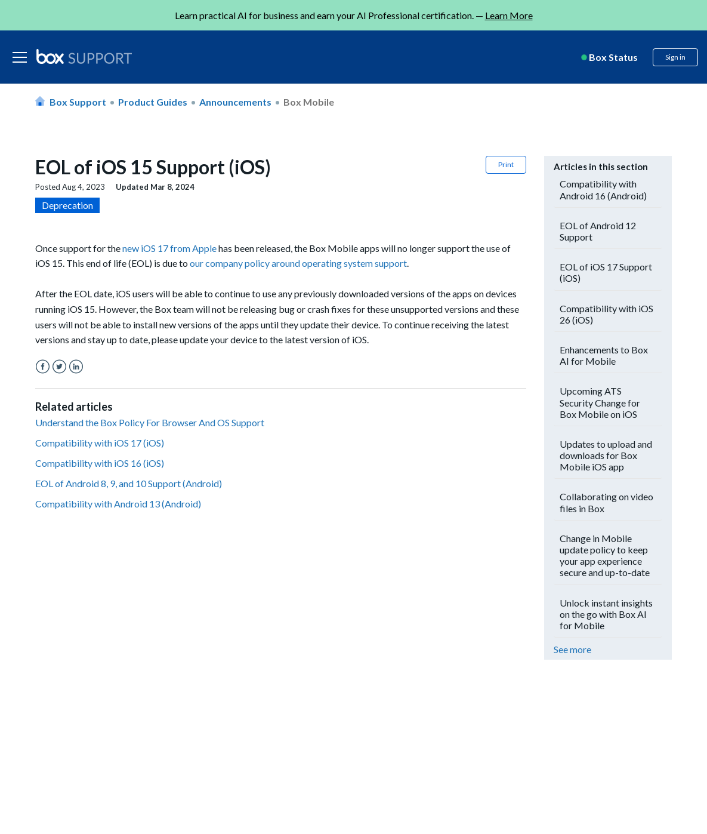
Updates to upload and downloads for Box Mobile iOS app (606, 455)
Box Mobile (308, 101)
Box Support (78, 101)
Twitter (59, 366)
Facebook (42, 366)
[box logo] (84, 56)
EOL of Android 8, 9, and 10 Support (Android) (128, 483)
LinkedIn (76, 366)
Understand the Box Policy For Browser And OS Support (149, 422)
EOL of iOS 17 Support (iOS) (606, 272)
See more (572, 649)
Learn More (509, 15)
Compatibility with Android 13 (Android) (118, 503)
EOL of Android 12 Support (598, 231)
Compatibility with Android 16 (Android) (603, 189)
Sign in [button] (675, 57)
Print (506, 164)
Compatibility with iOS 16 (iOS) (99, 463)
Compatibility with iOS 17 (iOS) (99, 442)
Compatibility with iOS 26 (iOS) (606, 314)
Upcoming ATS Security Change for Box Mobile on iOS (600, 402)
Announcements (235, 101)
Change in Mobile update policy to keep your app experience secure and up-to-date (605, 555)
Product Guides (152, 101)
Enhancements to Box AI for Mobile (604, 355)
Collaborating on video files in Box (606, 502)
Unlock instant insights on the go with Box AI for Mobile (606, 614)
